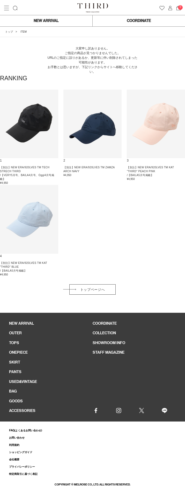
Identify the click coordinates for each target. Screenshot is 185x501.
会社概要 (14, 459)
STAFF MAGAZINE (108, 352)
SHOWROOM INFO (109, 342)
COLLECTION (104, 333)
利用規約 (14, 445)
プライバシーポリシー (22, 466)
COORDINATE (139, 20)
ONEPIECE (18, 352)
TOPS (14, 342)
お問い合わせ (17, 437)
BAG (13, 391)
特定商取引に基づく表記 (23, 474)
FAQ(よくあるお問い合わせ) (25, 430)
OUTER (15, 333)
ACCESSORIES (22, 410)
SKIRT (14, 362)
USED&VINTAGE (23, 381)
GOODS (16, 401)
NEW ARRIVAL (46, 20)
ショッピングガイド (20, 452)
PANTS (15, 371)
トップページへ (92, 290)
